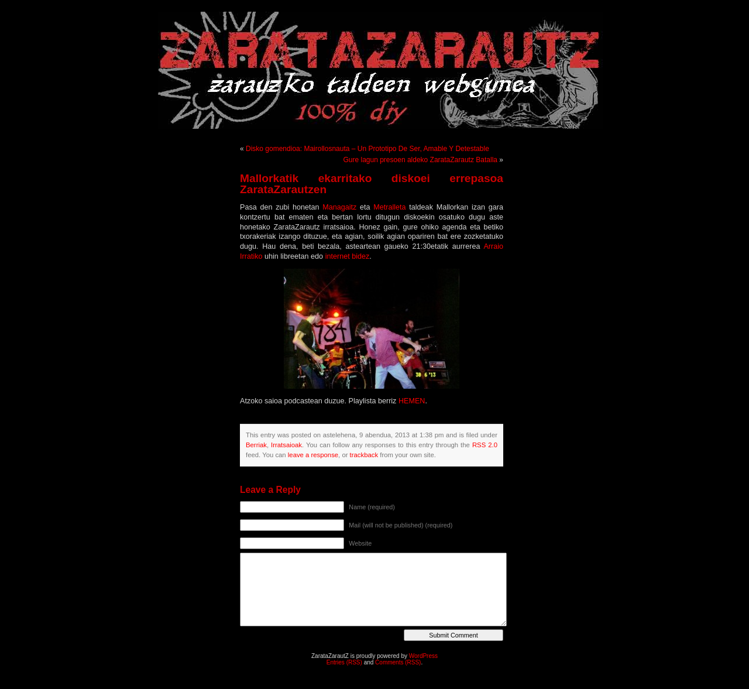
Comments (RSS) (398, 662)
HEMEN (411, 401)
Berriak (256, 444)
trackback (364, 454)
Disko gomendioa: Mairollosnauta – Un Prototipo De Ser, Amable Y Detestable (367, 149)
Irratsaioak (286, 444)
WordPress (423, 656)
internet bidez (347, 256)
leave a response (313, 454)
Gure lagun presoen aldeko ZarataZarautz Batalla (420, 160)
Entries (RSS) (344, 662)
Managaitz (339, 207)
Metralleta (389, 207)
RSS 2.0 (484, 444)
